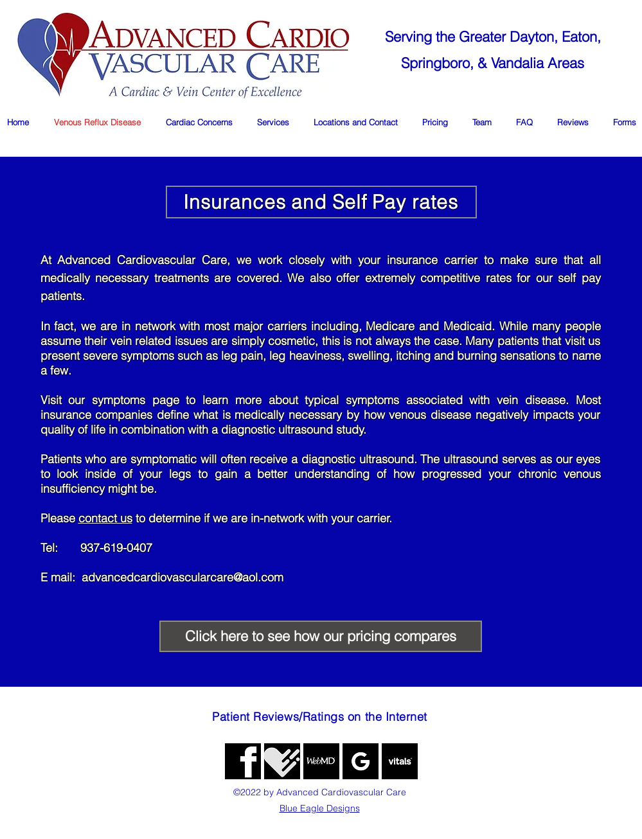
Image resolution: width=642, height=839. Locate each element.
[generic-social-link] (282, 761)
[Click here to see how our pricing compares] (320, 636)
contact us (105, 518)
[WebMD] (321, 761)
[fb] (243, 761)
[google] (361, 761)
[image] (400, 761)
